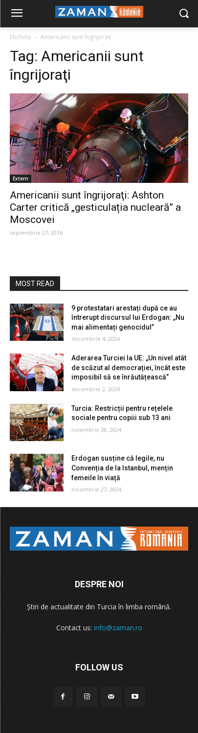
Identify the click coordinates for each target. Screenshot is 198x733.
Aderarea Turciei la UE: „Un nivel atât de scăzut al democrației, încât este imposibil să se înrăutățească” (128, 367)
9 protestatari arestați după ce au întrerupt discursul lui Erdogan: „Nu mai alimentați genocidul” (127, 317)
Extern (20, 178)
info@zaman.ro (118, 627)
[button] (183, 13)
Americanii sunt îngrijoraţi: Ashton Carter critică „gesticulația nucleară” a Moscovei (95, 207)
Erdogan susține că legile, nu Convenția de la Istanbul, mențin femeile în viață (122, 467)
